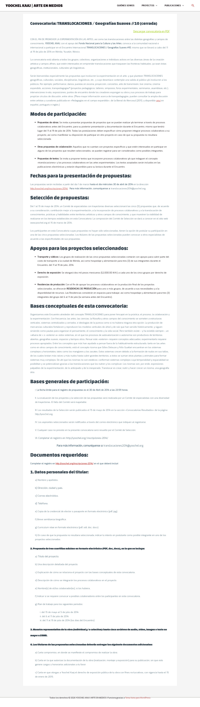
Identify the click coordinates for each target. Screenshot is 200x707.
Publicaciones (174, 5)
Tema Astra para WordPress (138, 698)
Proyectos (151, 5)
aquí (158, 100)
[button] (193, 6)
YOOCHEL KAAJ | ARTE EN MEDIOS (34, 5)
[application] (157, 5)
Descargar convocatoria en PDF (151, 31)
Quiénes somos (128, 5)
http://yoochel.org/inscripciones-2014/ (49, 188)
